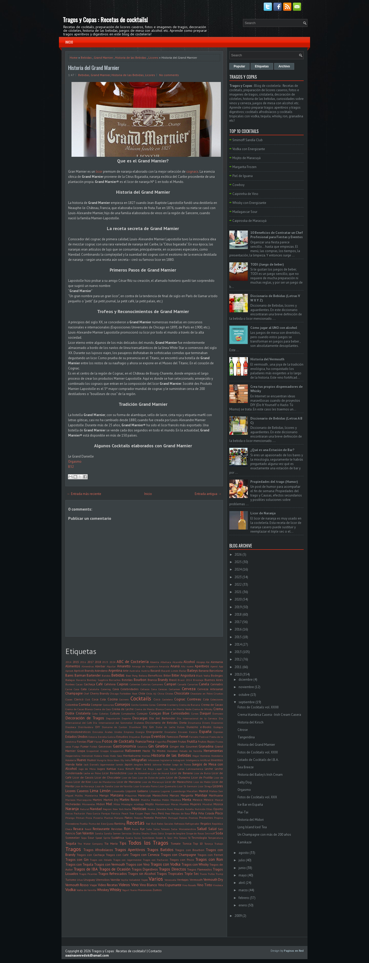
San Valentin (85, 833)
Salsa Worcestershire (183, 829)
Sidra (161, 833)
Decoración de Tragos (84, 717)
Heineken (172, 751)
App (221, 666)
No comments (169, 75)
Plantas (108, 818)
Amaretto (124, 666)
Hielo (106, 756)
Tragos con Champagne (178, 855)
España (205, 731)
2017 (90, 662)
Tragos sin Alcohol (142, 874)
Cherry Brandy (99, 693)
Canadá (182, 684)
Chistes (169, 693)
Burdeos (70, 684)
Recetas (135, 822)
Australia (134, 670)
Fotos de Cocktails (118, 741)
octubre (244, 694)
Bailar (183, 670)
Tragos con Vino (137, 864)
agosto (244, 853)
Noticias (139, 808)
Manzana (117, 795)
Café (99, 684)
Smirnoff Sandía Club (247, 140)
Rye (142, 829)
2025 (238, 562)
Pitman (80, 818)
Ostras (69, 813)
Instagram (179, 760)
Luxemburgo (178, 791)
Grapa (81, 751)
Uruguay (89, 880)
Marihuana (216, 795)
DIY (97, 727)
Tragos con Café (117, 855)
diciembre (246, 679)
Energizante (154, 732)
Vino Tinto (204, 885)
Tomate (176, 843)
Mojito (149, 804)
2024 (112, 662)
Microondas (88, 804)
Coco (156, 699)
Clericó (79, 699)
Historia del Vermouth (267, 359)
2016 (83, 662)
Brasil (173, 680)
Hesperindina (72, 756)
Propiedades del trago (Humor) (274, 482)
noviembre (246, 687)
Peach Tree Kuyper (132, 813)
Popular (239, 66)
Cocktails (140, 698)
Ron (127, 828)
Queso (110, 823)
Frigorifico (161, 741)
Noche (127, 809)
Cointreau (194, 699)
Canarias (193, 684)
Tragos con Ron (209, 859)
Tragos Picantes (88, 874)
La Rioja (148, 769)
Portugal (173, 818)
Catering (106, 689)
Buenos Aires (213, 680)
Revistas (116, 829)
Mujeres (195, 804)
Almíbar (100, 666)
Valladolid (134, 880)
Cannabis (216, 684)
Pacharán (79, 813)
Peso (167, 813)
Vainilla (115, 880)
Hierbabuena (132, 756)
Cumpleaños (128, 713)
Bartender (94, 675)
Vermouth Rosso (77, 885)
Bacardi (155, 670)
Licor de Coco (129, 777)
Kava (121, 769)
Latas (181, 769)
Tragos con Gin (77, 859)
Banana (204, 670)
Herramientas (213, 751)
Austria (145, 670)
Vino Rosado (189, 885)
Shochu (145, 833)
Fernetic (194, 737)
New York (118, 809)
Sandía (108, 833)
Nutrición (200, 809)
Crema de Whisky (202, 709)
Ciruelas (218, 693)
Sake (149, 829)
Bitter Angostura (183, 675)
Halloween (133, 751)
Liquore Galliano (137, 791)
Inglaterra (166, 760)
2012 (238, 659)
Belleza (143, 675)
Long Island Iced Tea (252, 827)
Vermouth (196, 880)
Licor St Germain (187, 786)
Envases (182, 732)
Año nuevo (187, 666)
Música (218, 804)
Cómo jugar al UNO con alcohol (273, 328)
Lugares (165, 791)
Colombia (71, 705)
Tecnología (199, 838)
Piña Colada (206, 813)
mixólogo (139, 804)
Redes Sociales (165, 823)
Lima (94, 790)
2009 (238, 916)
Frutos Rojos (206, 741)
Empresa (129, 732)
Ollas (209, 809)
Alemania (217, 662)
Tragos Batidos (160, 849)
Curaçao (142, 713)
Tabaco (183, 838)
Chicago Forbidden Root (123, 693)
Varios (156, 878)
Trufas (211, 874)
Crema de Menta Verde (178, 709)
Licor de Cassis (83, 777)
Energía (140, 732)
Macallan (192, 791)
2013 (238, 652)
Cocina (113, 699)
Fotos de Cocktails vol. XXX (257, 797)
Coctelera (167, 699)
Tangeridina (246, 737)
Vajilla (124, 880)
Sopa (84, 838)
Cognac (179, 699)
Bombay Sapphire (97, 680)
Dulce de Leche (165, 727)
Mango (104, 795)
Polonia (138, 818)
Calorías (145, 684)
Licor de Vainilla (123, 786)
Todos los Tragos (148, 842)
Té (189, 838)
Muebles (184, 804)
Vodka (70, 889)
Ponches (161, 818)
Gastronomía (124, 746)
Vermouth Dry (213, 879)
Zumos (157, 890)
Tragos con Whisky (195, 864)
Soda (219, 833)
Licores (153, 57)
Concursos (108, 705)
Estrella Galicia (107, 737)
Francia (141, 741)
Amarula (164, 666)
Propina (218, 818)
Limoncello (118, 791)
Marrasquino (84, 800)
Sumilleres (148, 838)
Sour (91, 838)
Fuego (75, 746)
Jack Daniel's (91, 764)
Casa (76, 689)
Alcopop (200, 662)
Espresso (218, 732)
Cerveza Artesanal (210, 689)
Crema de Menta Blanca (149, 709)
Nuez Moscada (175, 809)
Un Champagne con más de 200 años (264, 834)
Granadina (206, 746)
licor (99, 171)
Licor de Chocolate (108, 777)
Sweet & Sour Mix (167, 838)
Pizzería (98, 818)
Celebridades (129, 689)
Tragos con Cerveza (144, 855)
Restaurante (101, 829)
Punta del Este (97, 823)
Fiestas (82, 741)
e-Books (205, 727)
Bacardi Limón (169, 670)
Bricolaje (198, 680)
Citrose (243, 730)
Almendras (87, 666)
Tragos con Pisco (182, 860)
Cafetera (110, 684)
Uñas (80, 880)
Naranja (72, 808)
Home (74, 57)
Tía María (110, 843)
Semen (117, 833)
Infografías (139, 760)
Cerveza (189, 688)
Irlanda (70, 764)
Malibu (79, 795)
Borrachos (114, 680)
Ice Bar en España (250, 804)
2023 (105, 662)
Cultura (115, 713)
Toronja (208, 843)
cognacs (192, 171)
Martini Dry (111, 800)
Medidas (156, 800)
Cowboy (238, 185)
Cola (206, 699)
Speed (98, 838)
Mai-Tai (243, 812)
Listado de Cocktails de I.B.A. (258, 760)
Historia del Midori (251, 819)
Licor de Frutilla (202, 777)
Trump (219, 874)
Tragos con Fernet (210, 855)
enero (243, 905)
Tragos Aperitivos (130, 849)
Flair (90, 741)
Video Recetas (108, 885)
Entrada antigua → (208, 494)
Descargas (140, 718)
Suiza (137, 838)
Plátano (118, 818)
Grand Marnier (103, 57)
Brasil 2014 (185, 680)
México (208, 800)
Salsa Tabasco (161, 829)
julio (242, 860)
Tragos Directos (172, 869)
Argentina (115, 670)
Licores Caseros (77, 791)
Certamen (174, 689)
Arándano (101, 670)
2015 (76, 662)
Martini (97, 800)
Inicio (69, 42)
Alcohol (189, 662)
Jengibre (138, 764)
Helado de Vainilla (190, 751)
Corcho (135, 705)
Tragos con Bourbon (189, 850)
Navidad (96, 809)
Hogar (195, 756)
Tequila (70, 843)
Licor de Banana (181, 773)
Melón (165, 800)
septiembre (247, 702)
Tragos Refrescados (112, 874)
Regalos (205, 823)
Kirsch (130, 769)
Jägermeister (107, 764)
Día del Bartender (162, 718)
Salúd (212, 829)
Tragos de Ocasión (114, 869)
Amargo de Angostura (145, 666)
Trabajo (218, 843)
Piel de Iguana (242, 176)
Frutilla (192, 741)
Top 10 (198, 843)
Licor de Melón (202, 782)
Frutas (182, 741)
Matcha (145, 800)
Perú (161, 813)
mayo (243, 875)
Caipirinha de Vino (245, 194)
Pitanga (70, 818)
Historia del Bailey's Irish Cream (260, 774)
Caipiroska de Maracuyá (249, 221)
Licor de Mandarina (104, 782)
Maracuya (144, 795)
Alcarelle (177, 662)
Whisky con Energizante (249, 203)
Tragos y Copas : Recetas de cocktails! (105, 19)
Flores (97, 741)
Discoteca (70, 727)
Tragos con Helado (101, 860)
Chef (86, 693)
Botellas (127, 680)
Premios (193, 818)
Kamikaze (245, 842)
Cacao (79, 684)
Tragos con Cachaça (91, 855)
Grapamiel (93, 751)
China (161, 693)
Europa (145, 737)
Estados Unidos (76, 736)
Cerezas (162, 689)
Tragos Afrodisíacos (98, 850)
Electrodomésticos (78, 732)
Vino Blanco (148, 885)
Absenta (154, 662)
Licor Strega (205, 786)
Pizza (89, 818)
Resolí (88, 829)
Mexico (197, 800)
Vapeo (144, 880)
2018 (98, 662)
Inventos (217, 760)
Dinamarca (194, 722)
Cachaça (89, 684)
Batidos (106, 675)
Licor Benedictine (114, 773)
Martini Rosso (129, 800)
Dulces (180, 727)
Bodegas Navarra (75, 680)
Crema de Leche (123, 709)
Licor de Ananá (160, 773)
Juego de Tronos (181, 764)
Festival (204, 737)
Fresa (150, 741)
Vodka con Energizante (248, 149)
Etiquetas (134, 737)
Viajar (93, 885)
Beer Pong (132, 675)
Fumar (84, 746)
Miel (109, 804)
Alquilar (111, 666)
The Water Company (90, 843)
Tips (122, 843)
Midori (100, 804)
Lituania (154, 791)
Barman (80, 675)
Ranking (119, 823)
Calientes (135, 684)
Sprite (106, 838)
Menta (186, 800)
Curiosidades (180, 713)
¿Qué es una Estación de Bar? (272, 450)
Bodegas (217, 675)
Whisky (115, 889)
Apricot (69, 670)
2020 (238, 599)
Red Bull (151, 823)
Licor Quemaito (167, 786)
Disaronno (217, 722)
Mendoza (175, 800)
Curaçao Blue (159, 713)
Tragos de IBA (86, 869)
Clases (68, 699)
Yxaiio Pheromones (141, 890)
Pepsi (147, 813)
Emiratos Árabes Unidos (107, 732)
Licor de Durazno (178, 777)
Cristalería (83, 713)
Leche (209, 769)
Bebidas (86, 57)
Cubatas (103, 713)
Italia (79, 764)
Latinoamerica (194, 769)
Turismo (70, 880)
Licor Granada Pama (146, 786)
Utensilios (103, 880)
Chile (141, 693)
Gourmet (192, 746)
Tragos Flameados (199, 869)
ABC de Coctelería (132, 661)
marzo (243, 890)
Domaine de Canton (114, 727)
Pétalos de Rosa (180, 813)
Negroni (107, 809)
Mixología (126, 804)
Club (87, 699)
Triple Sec (191, 874)
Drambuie (135, 727)
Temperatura (215, 838)
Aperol (214, 666)
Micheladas (73, 804)
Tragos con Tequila (79, 864)
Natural (84, 809)
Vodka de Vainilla (86, 890)
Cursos (194, 713)
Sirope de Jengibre (175, 833)
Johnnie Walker (162, 764)
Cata (84, 689)
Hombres (205, 756)
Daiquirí (205, 713)
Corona (161, 705)
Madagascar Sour (244, 212)
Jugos (101, 769)
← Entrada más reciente (84, 494)
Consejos (122, 704)
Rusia (135, 829)
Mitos (117, 804)
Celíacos (144, 689)
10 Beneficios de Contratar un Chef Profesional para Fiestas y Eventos (276, 235)
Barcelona (216, 670)
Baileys (192, 670)
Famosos (173, 737)
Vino (135, 884)
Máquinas (131, 795)
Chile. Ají (151, 693)
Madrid (203, 791)
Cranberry (172, 705)
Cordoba (143, 705)
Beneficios (155, 675)
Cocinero (124, 699)
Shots (153, 833)
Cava (115, 689)
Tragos (73, 849)
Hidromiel (87, 756)
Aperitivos (202, 666)
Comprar (96, 705)
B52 (71, 466)
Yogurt (125, 890)
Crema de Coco (102, 709)
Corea (152, 705)
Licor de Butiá (202, 773)
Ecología (218, 727)
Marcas (174, 795)
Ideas (116, 760)
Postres (183, 818)
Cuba (95, 713)
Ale (207, 662)
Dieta (183, 722)
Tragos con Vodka (165, 864)
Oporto (218, 809)
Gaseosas (105, 746)
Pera (154, 813)
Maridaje (201, 795)
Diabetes (139, 722)
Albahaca (165, 662)
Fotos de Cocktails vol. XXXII (258, 707)
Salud (202, 828)
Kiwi (138, 769)
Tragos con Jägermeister (127, 860)
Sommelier (72, 838)
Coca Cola (99, 699)
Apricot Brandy (84, 670)
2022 (238, 584)
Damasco (217, 713)
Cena (154, 689)
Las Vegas (170, 769)
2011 (238, 667)
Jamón (119, 764)
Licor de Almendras (139, 773)
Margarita (187, 795)
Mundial (207, 804)
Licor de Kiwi (82, 782)
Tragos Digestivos (144, 869)
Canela (204, 684)
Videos (124, 884)
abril (242, 883)
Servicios (126, 833)
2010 (238, 674)
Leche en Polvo (92, 773)
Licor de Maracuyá (153, 782)
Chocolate (181, 693)
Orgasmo (74, 461)
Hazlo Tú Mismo (153, 751)
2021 (238, 592)
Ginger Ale (177, 746)
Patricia (115, 813)
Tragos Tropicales (170, 874)
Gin (151, 746)
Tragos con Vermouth (109, 864)
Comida (84, 704)
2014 (68, 662)
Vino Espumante (169, 885)
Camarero (157, 684)
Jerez (147, 764)
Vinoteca (218, 885)
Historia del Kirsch (250, 722)
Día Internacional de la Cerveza (197, 718)
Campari (170, 684)
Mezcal (219, 800)
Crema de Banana (189, 705)
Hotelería (70, 760)
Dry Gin (148, 727)
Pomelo (149, 818)
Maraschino (160, 795)
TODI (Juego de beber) (267, 264)
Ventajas (183, 880)
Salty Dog (245, 782)
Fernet (183, 736)
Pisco (219, 813)
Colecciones (216, 699)
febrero (244, 898)
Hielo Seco (116, 756)
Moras (174, 804)
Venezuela (170, 880)
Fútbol (93, 746)
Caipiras (122, 684)
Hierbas (146, 756)
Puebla (84, 823)
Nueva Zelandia (157, 809)
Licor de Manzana (129, 782)
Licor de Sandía (104, 786)
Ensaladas (170, 732)
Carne (68, 689)
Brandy (163, 680)
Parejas (105, 813)
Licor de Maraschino (179, 782)
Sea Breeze (246, 767)
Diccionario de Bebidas (161, 722)
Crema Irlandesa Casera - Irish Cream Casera (269, 714)
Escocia (193, 732)
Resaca (78, 829)
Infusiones (153, 760)
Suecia (129, 838)
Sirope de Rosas (195, 833)
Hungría (101, 760)
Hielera (98, 756)
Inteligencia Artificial (198, 760)
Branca (152, 680)
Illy (122, 760)
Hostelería (217, 756)
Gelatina (142, 746)
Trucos (203, 874)
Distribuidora (85, 727)
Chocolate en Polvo (201, 693)
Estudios (122, 737)
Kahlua (111, 769)
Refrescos (179, 823)
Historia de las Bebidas (130, 57)
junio (242, 868)
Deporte (126, 718)
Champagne (74, 693)
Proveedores (72, 823)
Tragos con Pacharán (155, 860)
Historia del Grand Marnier (93, 67)
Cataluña (93, 689)
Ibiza (110, 760)
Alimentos (72, 666)
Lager (158, 769)
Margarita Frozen (244, 167)
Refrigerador (192, 823)
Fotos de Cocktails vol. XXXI (258, 752)
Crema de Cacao (212, 705)
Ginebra (161, 746)
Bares (69, 675)
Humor (91, 760)
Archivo (284, 66)
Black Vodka (203, 675)
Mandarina (91, 795)
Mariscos (70, 800)
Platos (129, 818)
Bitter (167, 675)
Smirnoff (210, 833)
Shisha (136, 833)
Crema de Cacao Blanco (79, 709)
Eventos (158, 736)
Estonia (92, 737)
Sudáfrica (117, 838)
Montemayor (162, 804)
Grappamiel (117, 751)
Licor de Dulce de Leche (152, 777)
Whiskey (103, 890)
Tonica (186, 843)
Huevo (81, 760)
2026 (238, 554)
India (128, 760)
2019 (238, 607)
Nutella (189, 809)
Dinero (206, 722)
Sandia (99, 833)
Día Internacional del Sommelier (112, 722)
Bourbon (140, 680)
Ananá (175, 666)
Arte (126, 670)
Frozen (172, 741)
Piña (194, 813)
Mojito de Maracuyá (246, 158)
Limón (105, 790)
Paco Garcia (93, 813)
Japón (128, 764)
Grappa (104, 751)
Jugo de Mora (87, 769)
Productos (206, 818)
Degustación (113, 718)
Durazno (192, 727)
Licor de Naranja (84, 786)
